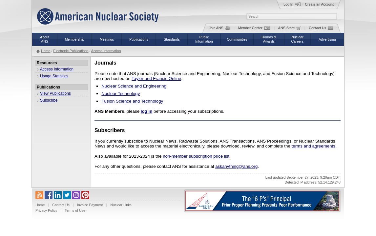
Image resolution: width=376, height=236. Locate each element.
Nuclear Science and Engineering (133, 86)
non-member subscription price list (196, 156)
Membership (74, 39)
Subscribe (48, 100)
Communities (237, 39)
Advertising (327, 39)
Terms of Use (75, 210)
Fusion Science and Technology (132, 101)
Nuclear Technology (120, 93)
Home (45, 51)
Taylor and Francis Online (156, 78)
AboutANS (44, 39)
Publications (138, 39)
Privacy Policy (46, 210)
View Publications (55, 93)
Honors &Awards (268, 39)
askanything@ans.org (236, 166)
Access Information (106, 51)
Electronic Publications (70, 51)
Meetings (107, 39)
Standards (172, 39)
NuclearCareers (297, 39)
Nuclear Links (121, 205)
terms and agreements (313, 146)
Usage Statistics (54, 76)
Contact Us (321, 28)
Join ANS (219, 28)
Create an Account (319, 4)
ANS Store (289, 28)
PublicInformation (204, 39)
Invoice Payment (90, 205)
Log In (292, 4)
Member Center (254, 28)
